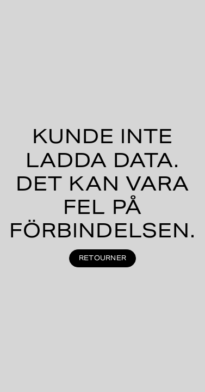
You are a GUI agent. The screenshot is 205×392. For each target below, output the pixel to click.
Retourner (102, 258)
